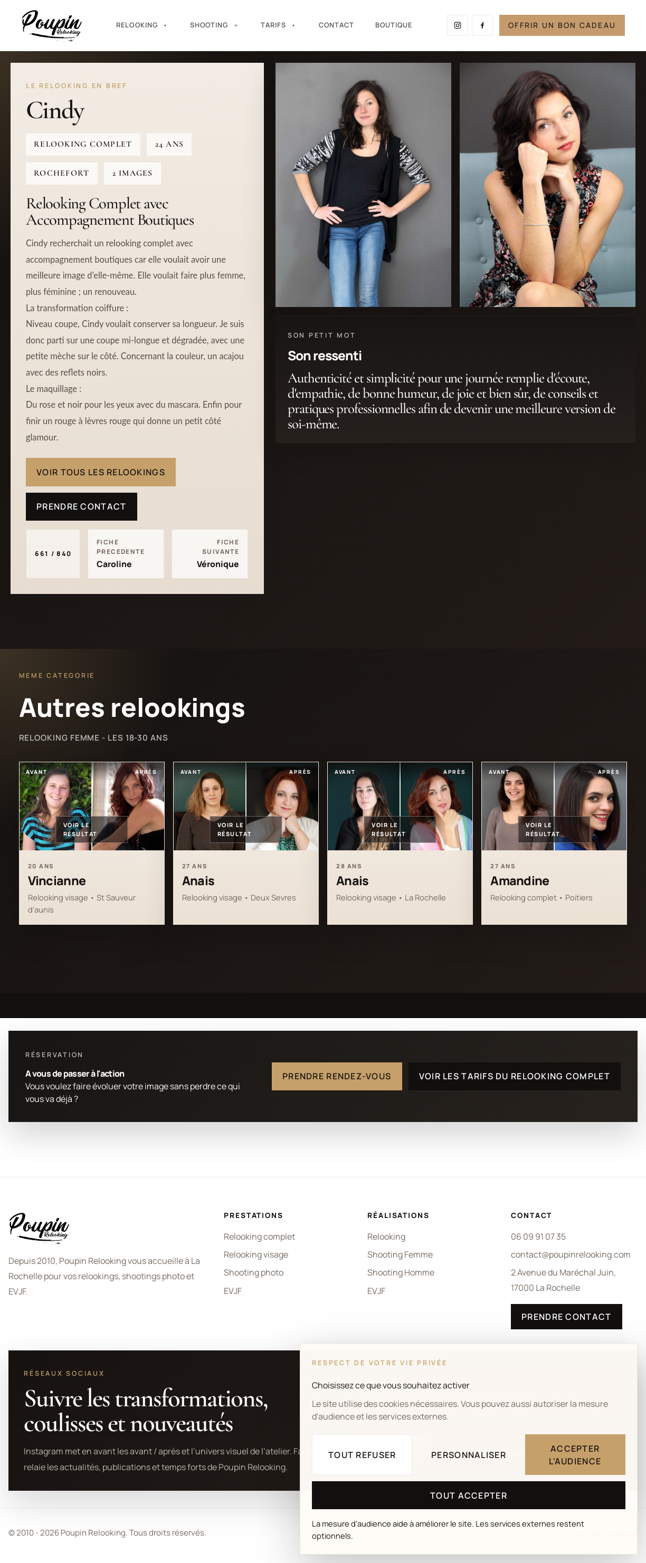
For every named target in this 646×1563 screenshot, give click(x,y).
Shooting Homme (400, 1272)
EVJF (233, 1291)
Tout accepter (468, 1495)
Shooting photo (253, 1272)
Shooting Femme (400, 1254)
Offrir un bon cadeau (562, 25)
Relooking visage (256, 1254)
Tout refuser (362, 1455)
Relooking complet (259, 1236)
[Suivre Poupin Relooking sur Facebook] (482, 25)
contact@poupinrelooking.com (571, 1254)
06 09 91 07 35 (538, 1236)
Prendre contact (81, 506)
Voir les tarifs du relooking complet (514, 1076)
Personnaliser (468, 1455)
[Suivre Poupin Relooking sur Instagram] (457, 25)
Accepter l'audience (575, 1455)
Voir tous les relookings (100, 472)
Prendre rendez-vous (336, 1076)
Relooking (386, 1236)
